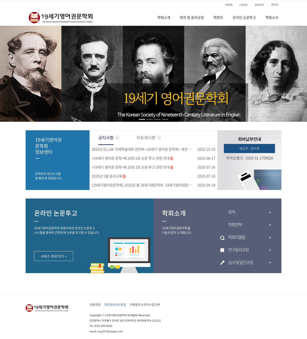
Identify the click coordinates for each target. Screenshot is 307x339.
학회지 (218, 17)
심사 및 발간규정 (249, 262)
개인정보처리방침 (115, 304)
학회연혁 (249, 225)
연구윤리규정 (249, 250)
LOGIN (244, 5)
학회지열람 (249, 237)
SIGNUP (259, 5)
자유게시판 (145, 138)
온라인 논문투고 (244, 17)
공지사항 (106, 138)
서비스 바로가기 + (54, 256)
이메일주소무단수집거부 (145, 304)
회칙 (249, 212)
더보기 (117, 137)
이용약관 (95, 304)
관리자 (274, 5)
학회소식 (271, 17)
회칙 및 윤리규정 (192, 17)
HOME (229, 5)
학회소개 (163, 17)
